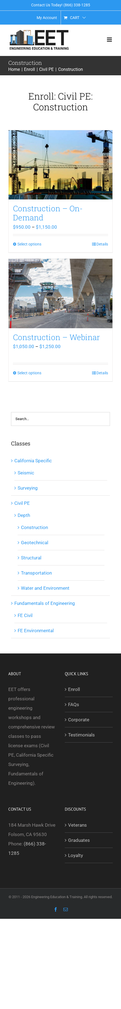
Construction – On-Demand (48, 213)
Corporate (78, 719)
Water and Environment (45, 588)
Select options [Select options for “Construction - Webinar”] (29, 373)
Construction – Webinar (56, 337)
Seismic (26, 473)
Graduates (79, 840)
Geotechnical (34, 542)
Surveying (28, 488)
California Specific (33, 460)
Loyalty (75, 855)
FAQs (73, 704)
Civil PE (22, 503)
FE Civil (25, 615)
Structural (31, 557)
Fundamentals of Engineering (44, 603)
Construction (34, 527)
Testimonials (81, 735)
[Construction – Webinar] (60, 293)
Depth (24, 515)
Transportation (36, 573)
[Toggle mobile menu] (110, 39)
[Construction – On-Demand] (60, 164)
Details (102, 244)
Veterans (77, 825)
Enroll (74, 689)
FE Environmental (36, 630)
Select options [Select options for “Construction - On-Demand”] (29, 244)
